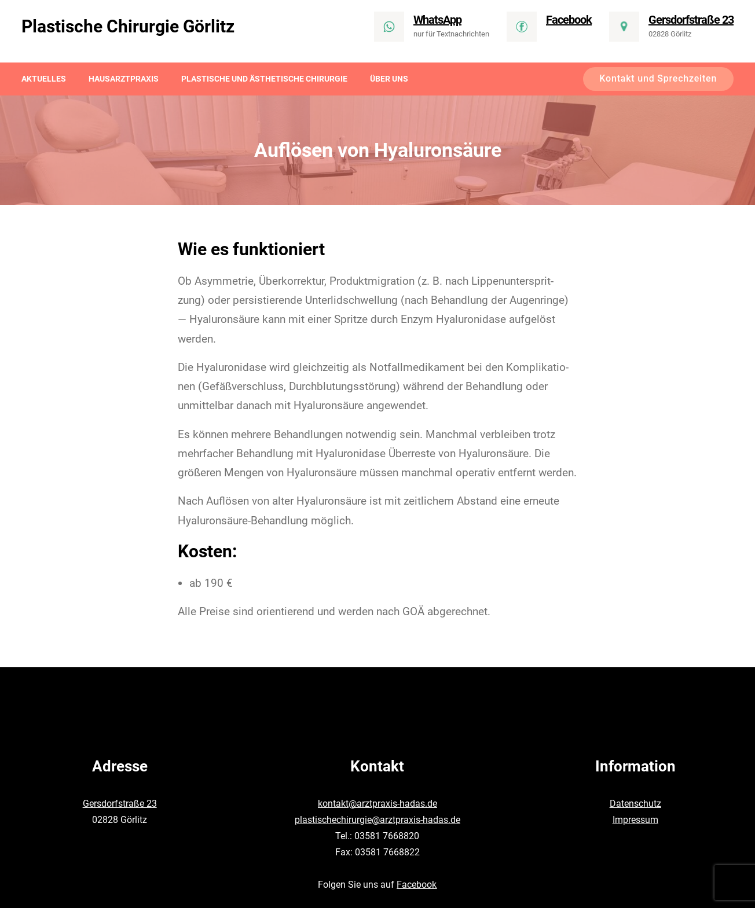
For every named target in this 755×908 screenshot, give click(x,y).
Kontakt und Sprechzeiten (658, 78)
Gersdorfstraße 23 (120, 803)
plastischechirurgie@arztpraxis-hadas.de (377, 819)
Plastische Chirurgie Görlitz (127, 26)
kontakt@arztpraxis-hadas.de (377, 803)
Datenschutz (635, 803)
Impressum (635, 819)
